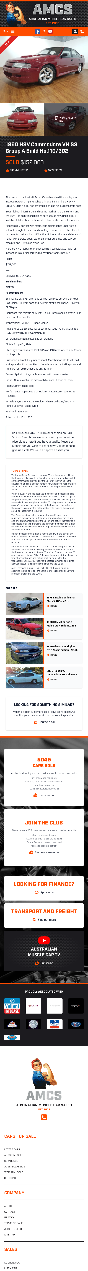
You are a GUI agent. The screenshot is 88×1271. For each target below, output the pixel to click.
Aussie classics (14, 1166)
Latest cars (12, 1149)
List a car (10, 1268)
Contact (9, 1212)
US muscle (11, 1161)
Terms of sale (13, 1223)
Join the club (13, 1229)
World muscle (13, 1172)
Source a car (12, 1263)
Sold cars (10, 1178)
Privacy (9, 1217)
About (8, 1206)
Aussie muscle (13, 1155)
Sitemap (9, 1235)
